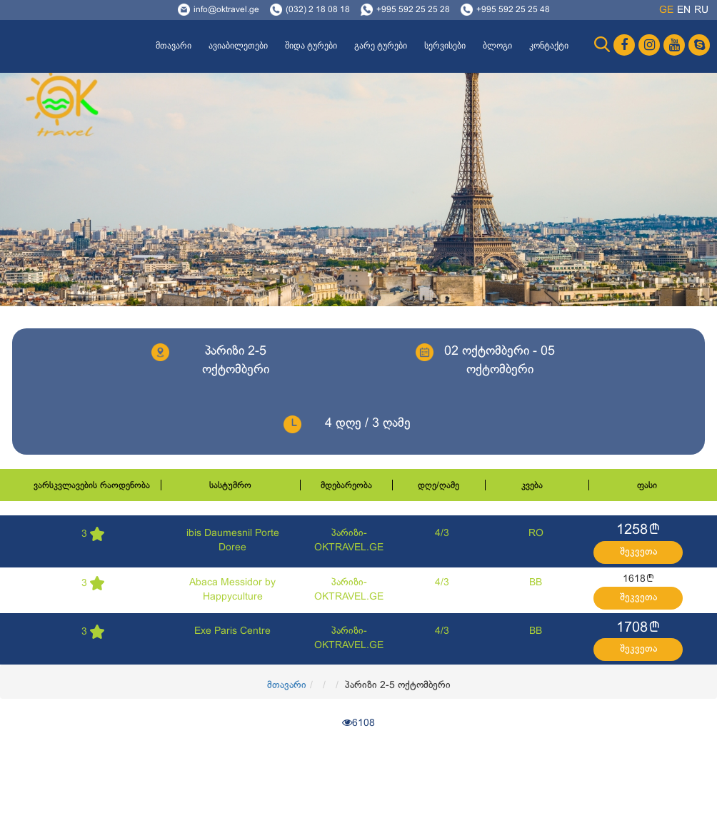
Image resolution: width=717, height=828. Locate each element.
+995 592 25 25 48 (513, 10)
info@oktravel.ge (226, 10)
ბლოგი (497, 46)
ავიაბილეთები (238, 46)
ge (666, 10)
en (684, 10)
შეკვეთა (638, 552)
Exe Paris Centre (232, 631)
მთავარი (173, 46)
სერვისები (445, 46)
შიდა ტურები (311, 46)
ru (701, 10)
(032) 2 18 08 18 (318, 10)
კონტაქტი (548, 46)
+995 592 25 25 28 (413, 10)
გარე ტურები (380, 46)
